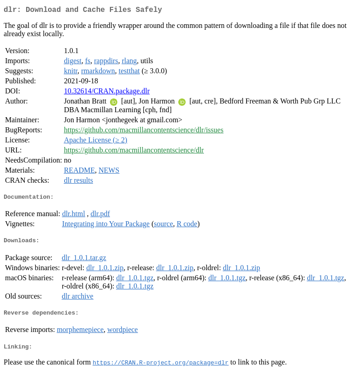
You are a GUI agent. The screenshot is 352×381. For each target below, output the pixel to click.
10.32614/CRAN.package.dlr (106, 93)
